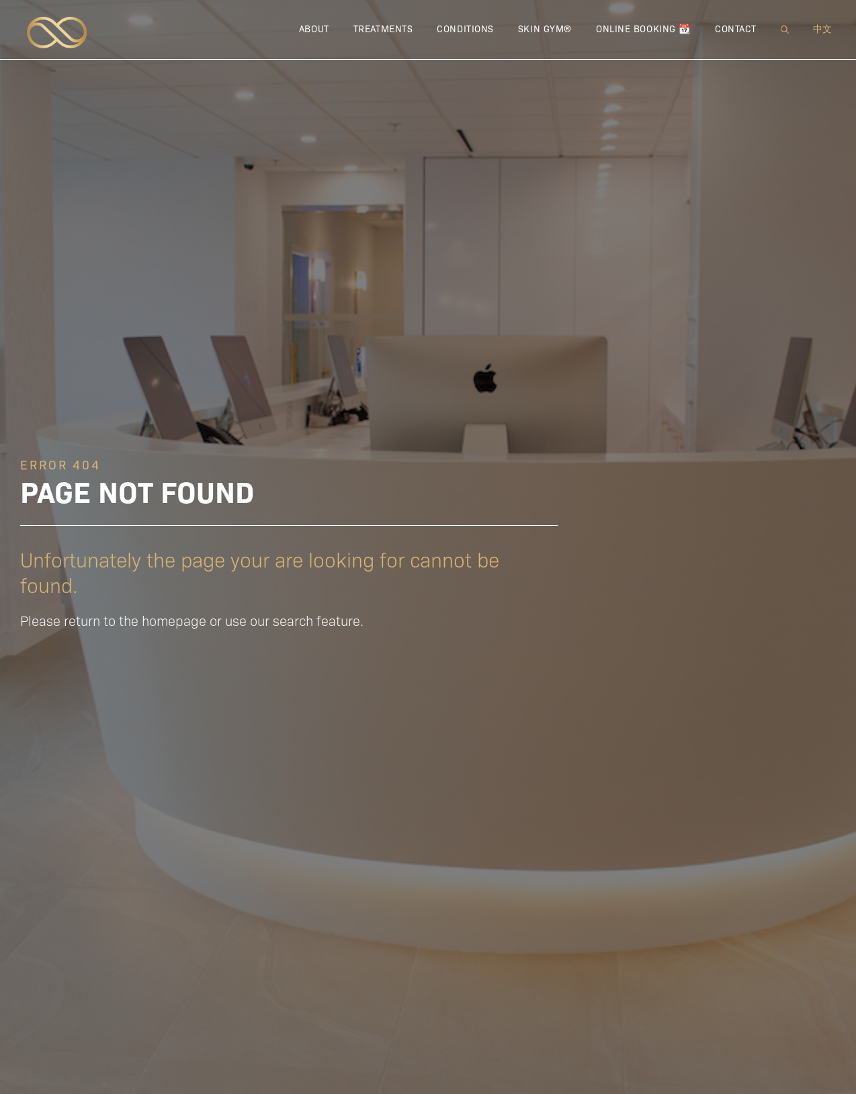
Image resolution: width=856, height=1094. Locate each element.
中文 (822, 28)
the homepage (162, 619)
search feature (316, 619)
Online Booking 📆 (643, 28)
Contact (736, 28)
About (314, 28)
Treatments (383, 28)
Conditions (465, 28)
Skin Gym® (545, 28)
